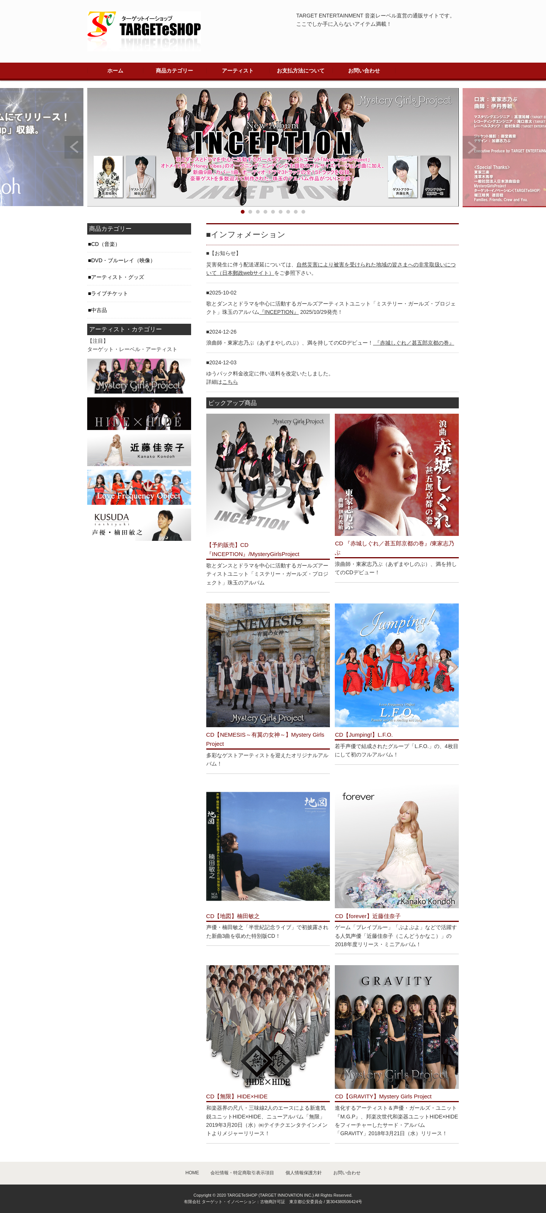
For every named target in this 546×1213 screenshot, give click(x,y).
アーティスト (238, 71)
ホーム (115, 71)
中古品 (99, 310)
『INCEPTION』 (279, 312)
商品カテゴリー (174, 71)
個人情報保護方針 (304, 1172)
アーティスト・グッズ (117, 277)
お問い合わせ (364, 71)
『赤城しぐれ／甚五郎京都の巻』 (413, 343)
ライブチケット (109, 293)
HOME (192, 1172)
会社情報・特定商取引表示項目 (242, 1172)
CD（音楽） (105, 244)
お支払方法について (301, 71)
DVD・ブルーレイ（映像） (123, 260)
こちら (230, 382)
